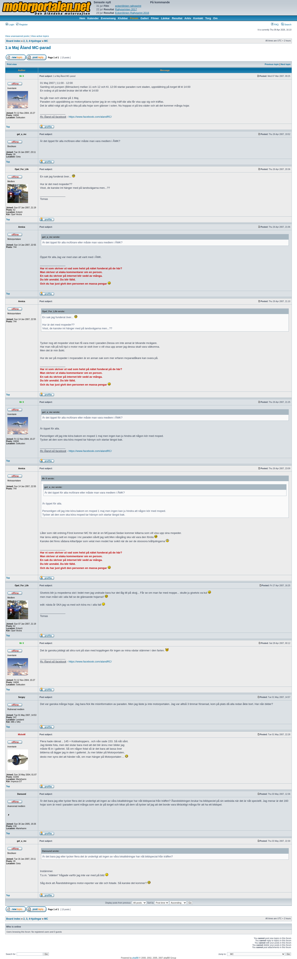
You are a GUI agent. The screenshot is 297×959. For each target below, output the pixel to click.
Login (10, 24)
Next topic (286, 64)
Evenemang (108, 18)
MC (46, 41)
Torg (208, 18)
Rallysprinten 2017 (126, 9)
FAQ (275, 24)
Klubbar (123, 18)
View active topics (40, 36)
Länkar (165, 18)
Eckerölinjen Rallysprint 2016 (132, 12)
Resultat (177, 18)
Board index (13, 41)
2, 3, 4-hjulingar (32, 41)
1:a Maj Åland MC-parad (28, 47)
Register (22, 24)
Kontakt (198, 18)
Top (8, 127)
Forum (134, 18)
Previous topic (272, 64)
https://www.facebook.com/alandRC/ (90, 116)
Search (286, 24)
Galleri (144, 18)
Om (215, 18)
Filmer (155, 18)
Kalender (93, 18)
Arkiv (187, 18)
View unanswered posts (17, 36)
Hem (82, 18)
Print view (12, 64)
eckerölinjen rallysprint (128, 5)
